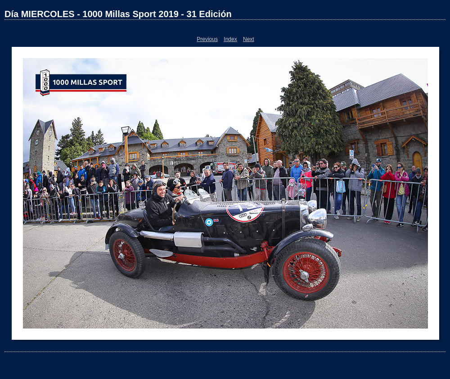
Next (248, 39)
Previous (207, 39)
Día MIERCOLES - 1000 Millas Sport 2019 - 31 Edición (118, 14)
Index (230, 39)
